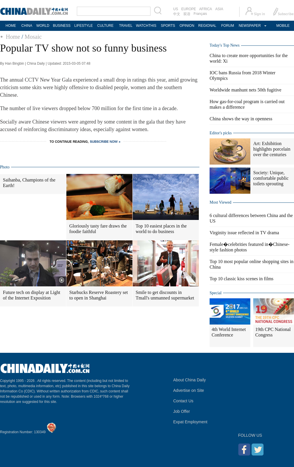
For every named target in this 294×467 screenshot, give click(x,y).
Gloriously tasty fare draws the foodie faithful (98, 228)
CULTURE (105, 26)
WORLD (42, 26)
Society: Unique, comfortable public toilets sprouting (270, 178)
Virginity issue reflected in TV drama (244, 232)
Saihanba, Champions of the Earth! (29, 182)
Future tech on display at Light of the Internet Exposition (31, 295)
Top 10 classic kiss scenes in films (241, 278)
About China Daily (189, 380)
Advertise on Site (188, 390)
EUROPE (188, 9)
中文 (176, 14)
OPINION (187, 26)
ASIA (219, 9)
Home (13, 37)
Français (200, 14)
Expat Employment (190, 422)
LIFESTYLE (83, 26)
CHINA (26, 26)
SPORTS (168, 26)
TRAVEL (125, 26)
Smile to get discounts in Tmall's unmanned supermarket (165, 295)
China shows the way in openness (241, 118)
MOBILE (282, 26)
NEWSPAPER (249, 26)
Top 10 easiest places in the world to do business (161, 228)
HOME (11, 26)
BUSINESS (62, 26)
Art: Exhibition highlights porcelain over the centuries (272, 149)
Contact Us (183, 401)
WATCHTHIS (146, 26)
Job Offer (181, 411)
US (175, 9)
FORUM (227, 26)
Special (216, 293)
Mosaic (33, 37)
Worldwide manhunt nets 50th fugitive (245, 89)
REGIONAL (207, 26)
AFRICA (205, 9)
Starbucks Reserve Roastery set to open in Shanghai (98, 295)
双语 (186, 14)
